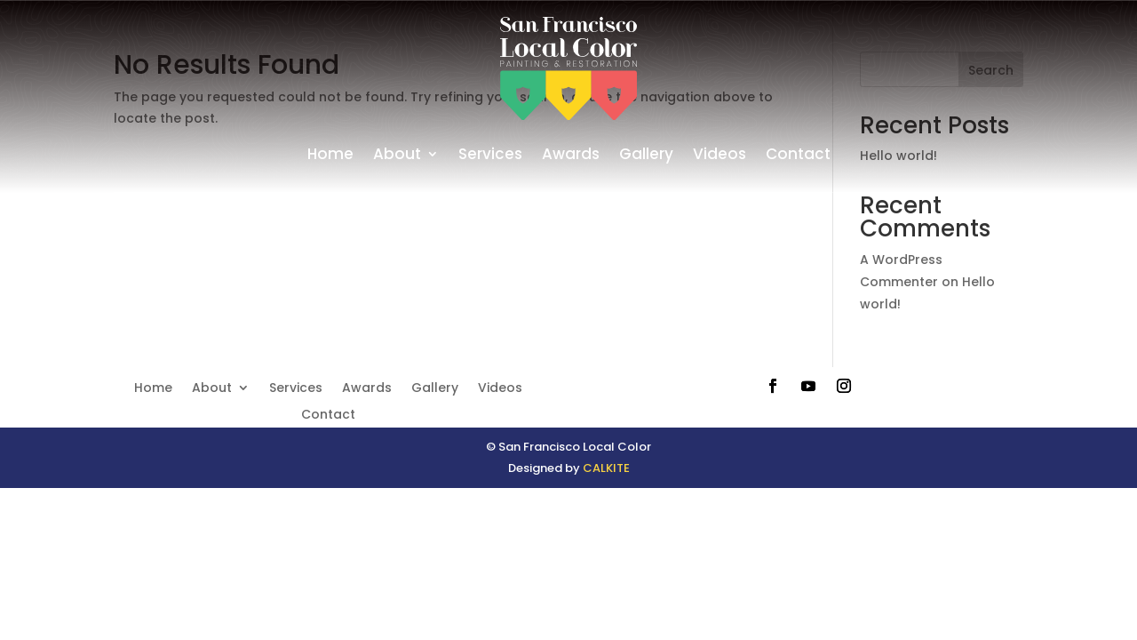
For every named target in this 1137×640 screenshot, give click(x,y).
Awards (571, 153)
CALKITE (606, 468)
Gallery (646, 153)
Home (330, 153)
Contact (798, 153)
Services (490, 153)
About (397, 153)
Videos (719, 153)
